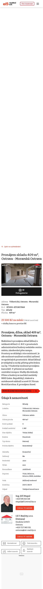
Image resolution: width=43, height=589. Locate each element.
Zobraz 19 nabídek (24, 508)
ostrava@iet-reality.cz (26, 530)
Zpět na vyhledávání (12, 246)
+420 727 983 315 (23, 527)
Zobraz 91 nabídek (24, 536)
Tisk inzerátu (32, 543)
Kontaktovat (12, 543)
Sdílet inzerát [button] (12, 552)
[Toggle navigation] (38, 3)
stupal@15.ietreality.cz (26, 502)
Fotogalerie (22, 291)
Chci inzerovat (27, 4)
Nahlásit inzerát (30, 550)
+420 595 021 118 (23, 499)
